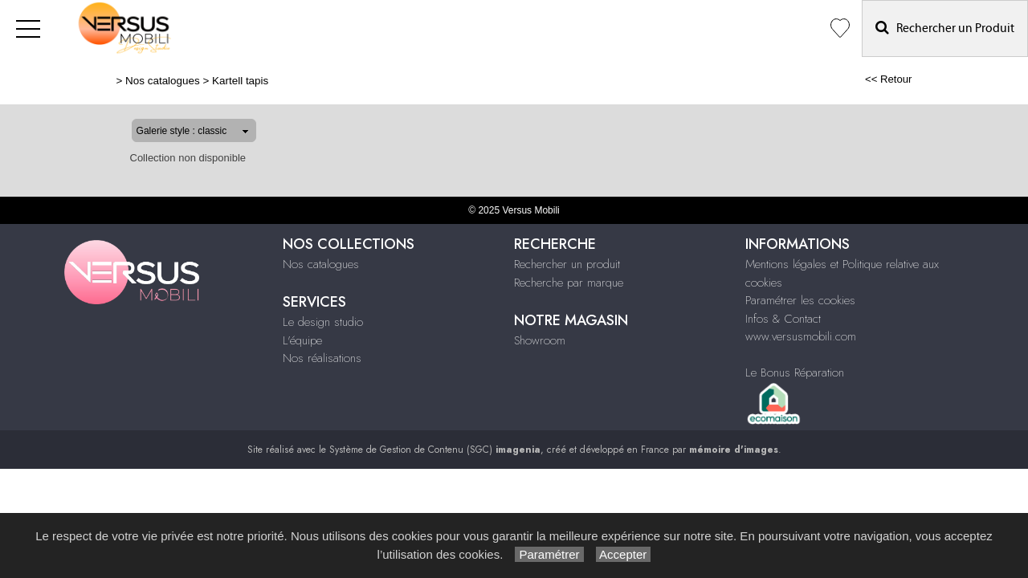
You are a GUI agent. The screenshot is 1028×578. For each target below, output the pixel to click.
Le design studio (323, 322)
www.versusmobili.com (800, 336)
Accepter (624, 554)
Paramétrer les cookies (800, 300)
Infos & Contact (783, 319)
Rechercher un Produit (944, 27)
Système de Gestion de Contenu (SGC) (435, 449)
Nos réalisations (322, 358)
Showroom (539, 340)
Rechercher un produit (567, 264)
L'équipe (302, 340)
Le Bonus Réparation (794, 372)
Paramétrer (549, 554)
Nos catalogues (111, 81)
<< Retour (940, 79)
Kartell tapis (189, 81)
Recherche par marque (568, 282)
